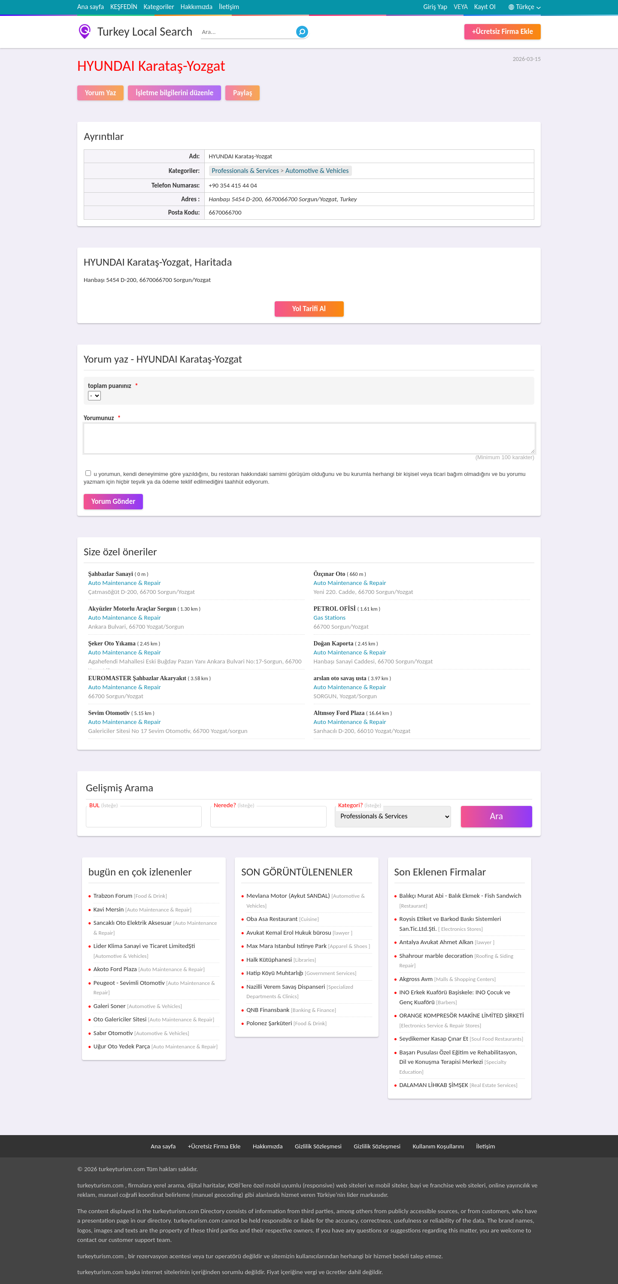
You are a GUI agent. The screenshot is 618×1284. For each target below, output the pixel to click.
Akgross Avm (448, 979)
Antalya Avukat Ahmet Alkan (447, 942)
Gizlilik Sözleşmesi (318, 1146)
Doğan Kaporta (334, 643)
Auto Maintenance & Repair (124, 583)
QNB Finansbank (291, 1010)
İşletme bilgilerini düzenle (174, 92)
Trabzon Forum (130, 895)
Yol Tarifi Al (309, 308)
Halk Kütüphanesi (281, 959)
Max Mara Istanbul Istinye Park (308, 946)
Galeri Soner (138, 1006)
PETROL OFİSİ (335, 609)
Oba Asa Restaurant (282, 919)
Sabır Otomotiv (141, 1033)
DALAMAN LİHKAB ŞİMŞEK (459, 1085)
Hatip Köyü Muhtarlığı (301, 973)
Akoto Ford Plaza (149, 969)
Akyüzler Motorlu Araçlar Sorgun (133, 609)
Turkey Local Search (144, 31)
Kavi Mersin (142, 909)
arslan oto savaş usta (341, 678)
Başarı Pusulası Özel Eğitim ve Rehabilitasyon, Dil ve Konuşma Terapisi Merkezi (458, 1061)
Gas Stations (330, 617)
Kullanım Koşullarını (438, 1146)
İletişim (229, 7)
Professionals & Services (245, 171)
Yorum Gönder (113, 501)
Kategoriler (159, 7)
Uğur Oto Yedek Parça (156, 1046)
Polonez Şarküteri (286, 1023)
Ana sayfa (90, 7)
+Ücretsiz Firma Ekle (502, 31)
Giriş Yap (436, 7)
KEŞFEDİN (123, 7)
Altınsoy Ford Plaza (340, 713)
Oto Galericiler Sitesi (154, 1019)
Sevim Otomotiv (109, 713)
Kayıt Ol (485, 7)
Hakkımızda (196, 7)
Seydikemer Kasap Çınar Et (462, 1038)
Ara (496, 816)
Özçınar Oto (330, 574)
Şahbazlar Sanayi (111, 574)
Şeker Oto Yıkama (112, 643)
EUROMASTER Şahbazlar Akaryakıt (138, 678)
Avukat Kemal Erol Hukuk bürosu (299, 932)
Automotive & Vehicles (317, 171)
